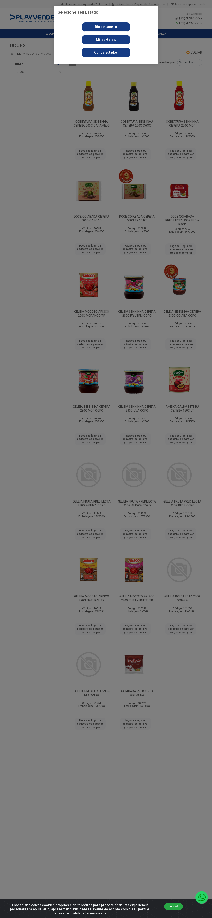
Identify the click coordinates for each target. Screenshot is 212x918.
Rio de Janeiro (106, 27)
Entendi (174, 906)
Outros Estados (106, 52)
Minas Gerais (106, 40)
